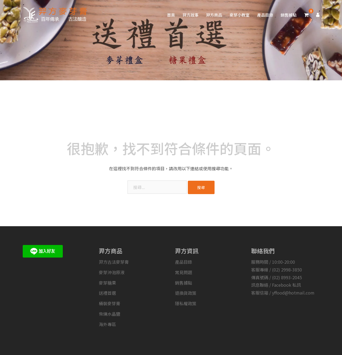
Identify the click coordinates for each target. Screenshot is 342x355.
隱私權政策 (185, 303)
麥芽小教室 (240, 15)
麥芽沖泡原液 (112, 272)
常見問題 (183, 272)
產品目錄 (265, 15)
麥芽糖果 (107, 283)
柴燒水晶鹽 (109, 314)
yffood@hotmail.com (293, 292)
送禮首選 (107, 293)
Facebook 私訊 (286, 285)
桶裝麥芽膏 (109, 303)
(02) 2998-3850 (287, 269)
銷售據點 (289, 15)
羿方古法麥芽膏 (114, 262)
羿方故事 (190, 15)
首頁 (171, 15)
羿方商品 (214, 15)
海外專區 (107, 324)
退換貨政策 (185, 293)
